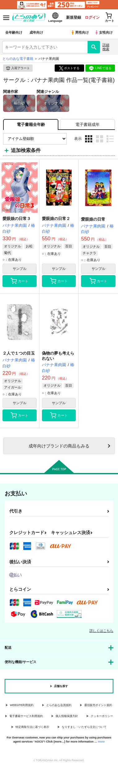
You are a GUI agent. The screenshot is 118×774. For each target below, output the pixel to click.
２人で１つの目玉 (18, 353)
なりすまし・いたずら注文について (84, 727)
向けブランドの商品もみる (59, 445)
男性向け (79, 32)
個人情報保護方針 (67, 716)
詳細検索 (105, 47)
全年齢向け (13, 32)
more (101, 741)
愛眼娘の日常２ (56, 218)
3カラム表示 (88, 139)
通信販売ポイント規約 (98, 705)
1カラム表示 (110, 139)
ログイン (92, 17)
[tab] (87, 124)
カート (19, 281)
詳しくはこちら (101, 631)
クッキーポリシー (102, 716)
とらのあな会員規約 (58, 705)
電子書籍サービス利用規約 (26, 716)
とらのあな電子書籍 (17, 58)
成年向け (36, 32)
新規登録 (73, 17)
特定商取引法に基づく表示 (32, 727)
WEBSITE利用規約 (22, 705)
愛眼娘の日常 (93, 219)
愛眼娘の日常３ (16, 218)
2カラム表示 (99, 139)
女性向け (103, 32)
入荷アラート (18, 68)
